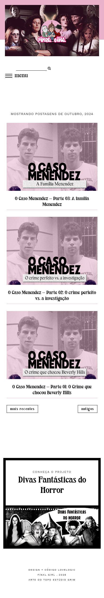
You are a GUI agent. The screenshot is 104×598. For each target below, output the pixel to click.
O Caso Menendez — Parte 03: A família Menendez (52, 201)
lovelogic (66, 569)
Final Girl (46, 574)
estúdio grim (64, 579)
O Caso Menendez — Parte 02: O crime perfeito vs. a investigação (52, 295)
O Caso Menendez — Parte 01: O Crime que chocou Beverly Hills (52, 390)
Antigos (87, 409)
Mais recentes (22, 409)
